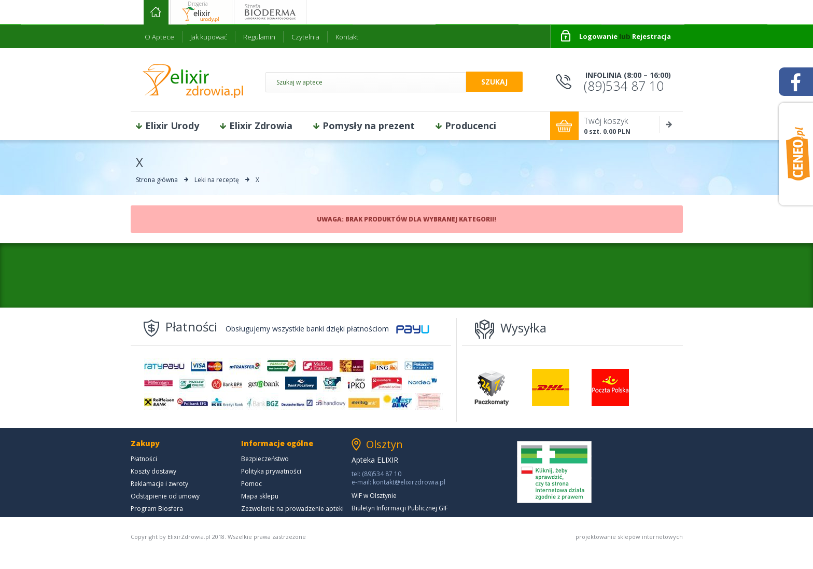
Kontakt (346, 36)
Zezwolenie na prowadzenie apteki (292, 508)
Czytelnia (305, 36)
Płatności (144, 458)
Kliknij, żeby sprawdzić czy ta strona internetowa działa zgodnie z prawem (554, 472)
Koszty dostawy (153, 471)
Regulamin (259, 36)
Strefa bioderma (270, 12)
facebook (796, 81)
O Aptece (159, 36)
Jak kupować (208, 36)
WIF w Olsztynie (374, 495)
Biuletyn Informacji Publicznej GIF (400, 508)
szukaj (494, 82)
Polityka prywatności (271, 471)
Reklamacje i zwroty (159, 483)
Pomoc (251, 483)
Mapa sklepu (259, 496)
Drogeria (198, 3)
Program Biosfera (157, 508)
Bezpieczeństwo (265, 458)
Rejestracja (651, 36)
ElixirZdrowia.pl (193, 81)
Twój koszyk (633, 125)
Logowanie (598, 36)
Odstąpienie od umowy (165, 496)
